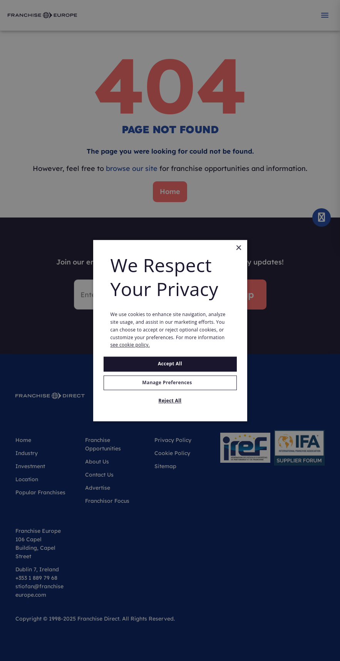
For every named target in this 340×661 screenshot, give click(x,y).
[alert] (170, 330)
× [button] (238, 248)
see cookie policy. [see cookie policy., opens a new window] (130, 345)
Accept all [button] (170, 364)
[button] (170, 382)
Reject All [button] (170, 400)
